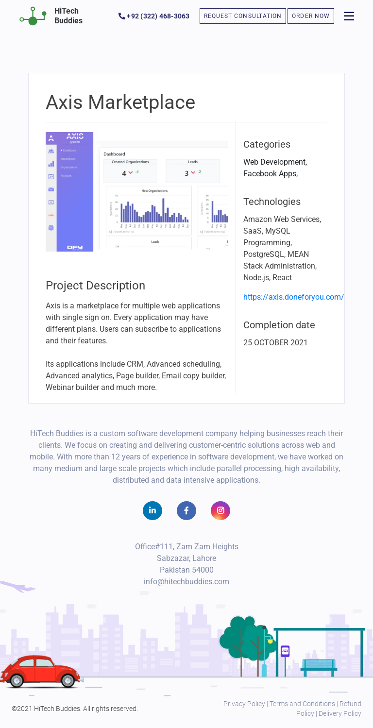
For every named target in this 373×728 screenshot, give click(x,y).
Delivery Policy (340, 713)
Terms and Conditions (302, 704)
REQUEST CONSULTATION (243, 16)
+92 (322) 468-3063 (154, 16)
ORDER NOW (311, 16)
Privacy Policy (244, 704)
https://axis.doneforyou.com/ (293, 297)
